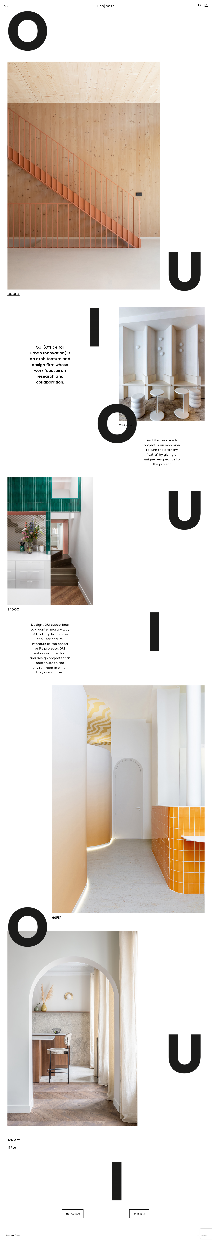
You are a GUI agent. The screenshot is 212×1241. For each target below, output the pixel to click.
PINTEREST (139, 1213)
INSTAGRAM (73, 1213)
